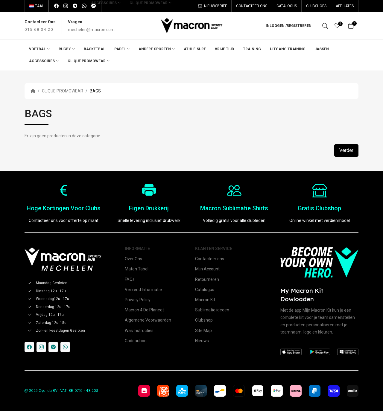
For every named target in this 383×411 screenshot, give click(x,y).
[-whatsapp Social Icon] (65, 347)
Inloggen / (276, 26)
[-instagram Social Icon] (41, 347)
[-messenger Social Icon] (53, 347)
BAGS (95, 91)
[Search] (325, 26)
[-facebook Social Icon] (29, 347)
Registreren (299, 26)
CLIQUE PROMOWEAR (62, 91)
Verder (346, 150)
